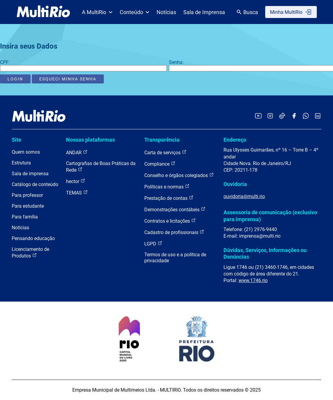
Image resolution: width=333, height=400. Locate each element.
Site (16, 140)
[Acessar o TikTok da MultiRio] (282, 116)
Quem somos (26, 152)
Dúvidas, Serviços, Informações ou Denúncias (265, 253)
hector (75, 181)
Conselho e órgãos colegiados (179, 175)
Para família (25, 217)
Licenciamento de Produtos (30, 252)
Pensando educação (33, 238)
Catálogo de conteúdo (35, 184)
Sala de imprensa (30, 173)
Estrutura (21, 163)
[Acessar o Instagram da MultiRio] (270, 116)
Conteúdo (134, 12)
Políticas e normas (167, 186)
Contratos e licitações (170, 221)
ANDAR (77, 152)
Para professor (27, 195)
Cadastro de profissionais (174, 232)
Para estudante (28, 206)
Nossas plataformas (90, 140)
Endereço (235, 140)
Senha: (176, 62)
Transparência (161, 140)
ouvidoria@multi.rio (244, 196)
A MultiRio (97, 12)
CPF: (5, 62)
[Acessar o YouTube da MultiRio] (258, 116)
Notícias (166, 12)
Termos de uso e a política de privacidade (175, 257)
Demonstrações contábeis (175, 209)
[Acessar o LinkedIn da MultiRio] (317, 116)
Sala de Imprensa (204, 12)
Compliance (160, 164)
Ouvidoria (235, 184)
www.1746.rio (253, 280)
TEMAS (77, 192)
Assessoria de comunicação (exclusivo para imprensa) (270, 215)
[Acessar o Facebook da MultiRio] (294, 116)
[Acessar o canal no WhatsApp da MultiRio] (306, 116)
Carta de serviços (165, 152)
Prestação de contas (169, 198)
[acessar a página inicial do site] (43, 12)
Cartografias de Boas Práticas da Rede (101, 167)
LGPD (153, 243)
